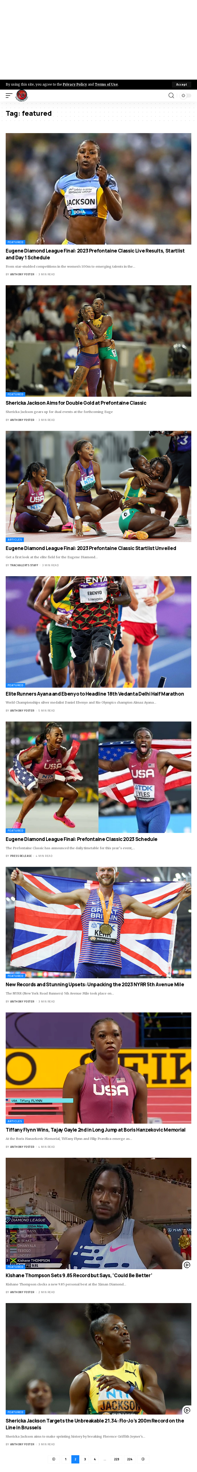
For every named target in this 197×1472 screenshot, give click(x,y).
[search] (171, 95)
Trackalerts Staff (24, 565)
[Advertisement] (98, 40)
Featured (15, 242)
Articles (15, 539)
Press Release (21, 856)
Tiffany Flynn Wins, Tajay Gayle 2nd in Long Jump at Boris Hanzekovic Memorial (95, 1129)
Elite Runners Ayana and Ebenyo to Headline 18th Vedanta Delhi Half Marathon (95, 693)
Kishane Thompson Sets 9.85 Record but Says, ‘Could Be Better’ (79, 1275)
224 (129, 1459)
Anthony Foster (22, 274)
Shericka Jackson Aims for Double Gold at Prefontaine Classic (76, 403)
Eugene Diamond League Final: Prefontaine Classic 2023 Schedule (81, 839)
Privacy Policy (75, 84)
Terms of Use (106, 84)
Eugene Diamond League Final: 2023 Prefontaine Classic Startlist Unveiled (91, 548)
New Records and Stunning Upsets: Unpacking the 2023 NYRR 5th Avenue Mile (95, 984)
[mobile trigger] (10, 96)
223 (116, 1459)
